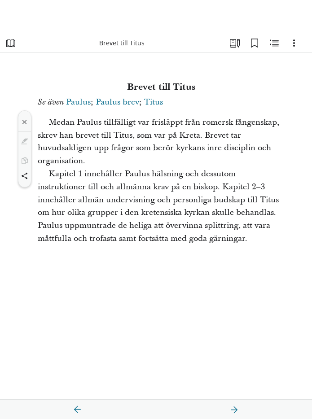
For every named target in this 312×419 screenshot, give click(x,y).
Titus (153, 102)
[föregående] (77, 409)
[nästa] (234, 409)
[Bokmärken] (255, 43)
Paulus (78, 102)
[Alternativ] (294, 43)
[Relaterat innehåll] (274, 43)
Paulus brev (117, 102)
